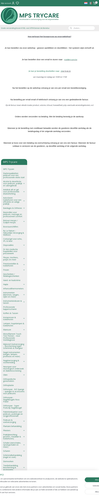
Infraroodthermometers (13, 162)
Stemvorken (8, 335)
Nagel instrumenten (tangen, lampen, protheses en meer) (14, 228)
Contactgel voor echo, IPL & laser (12, 114)
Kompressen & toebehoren (14, 192)
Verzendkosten (9, 406)
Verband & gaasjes (14, 358)
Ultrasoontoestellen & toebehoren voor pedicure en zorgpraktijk (14, 351)
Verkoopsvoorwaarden (13, 393)
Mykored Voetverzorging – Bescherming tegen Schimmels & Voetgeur (13, 220)
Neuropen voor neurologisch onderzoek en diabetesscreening (13, 243)
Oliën (14, 249)
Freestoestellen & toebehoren (14, 139)
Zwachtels (14, 381)
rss (63, 492)
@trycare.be (86, 63)
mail (80, 63)
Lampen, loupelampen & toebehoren (13, 198)
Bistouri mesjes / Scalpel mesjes (14, 95)
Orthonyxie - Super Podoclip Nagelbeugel (12, 281)
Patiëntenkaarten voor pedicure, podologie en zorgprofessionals (13, 288)
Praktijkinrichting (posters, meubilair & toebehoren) (14, 311)
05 (76, 74)
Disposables (14, 119)
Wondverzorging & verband (14, 363)
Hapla (14, 158)
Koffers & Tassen (10, 187)
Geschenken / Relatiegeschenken (11, 149)
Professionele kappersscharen (10, 182)
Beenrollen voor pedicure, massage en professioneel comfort (12, 88)
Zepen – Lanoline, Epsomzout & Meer (11, 386)
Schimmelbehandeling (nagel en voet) (12, 330)
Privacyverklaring (10, 410)
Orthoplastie (8, 259)
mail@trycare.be (50, 435)
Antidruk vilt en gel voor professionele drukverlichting (14, 66)
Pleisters (14, 304)
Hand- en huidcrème (11, 154)
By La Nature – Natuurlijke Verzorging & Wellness (13, 107)
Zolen (14, 377)
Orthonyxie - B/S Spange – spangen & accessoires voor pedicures (14, 265)
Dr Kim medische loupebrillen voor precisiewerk (10, 125)
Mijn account (8, 3)
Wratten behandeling (12, 372)
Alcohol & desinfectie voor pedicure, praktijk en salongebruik (14, 57)
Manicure (14, 204)
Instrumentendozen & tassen (14, 176)
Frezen (14, 144)
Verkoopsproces (10, 398)
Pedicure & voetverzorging (14, 295)
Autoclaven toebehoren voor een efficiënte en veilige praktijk (14, 75)
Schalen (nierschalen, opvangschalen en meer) (14, 319)
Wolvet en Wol (14, 368)
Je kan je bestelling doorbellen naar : (58, 74)
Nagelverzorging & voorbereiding (14, 235)
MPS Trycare (8, 43)
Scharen (14, 325)
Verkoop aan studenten (13, 402)
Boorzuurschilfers (10, 101)
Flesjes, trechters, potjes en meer (14, 132)
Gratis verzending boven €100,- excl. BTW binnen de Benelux (25, 28)
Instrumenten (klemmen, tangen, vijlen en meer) (14, 169)
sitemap (57, 492)
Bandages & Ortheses (14, 82)
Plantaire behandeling (12, 300)
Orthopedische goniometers (9, 254)
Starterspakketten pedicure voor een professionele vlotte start (14, 49)
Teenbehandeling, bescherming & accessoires (14, 341)
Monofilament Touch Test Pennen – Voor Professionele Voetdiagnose (12, 211)
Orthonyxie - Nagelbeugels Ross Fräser (11, 273)
